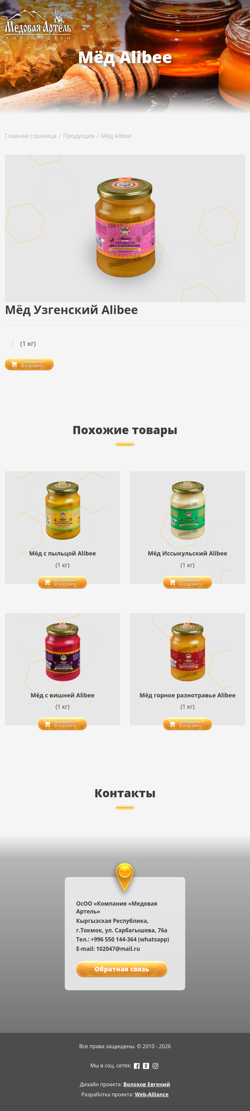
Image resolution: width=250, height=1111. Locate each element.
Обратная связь (121, 969)
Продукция (78, 136)
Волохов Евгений (146, 1084)
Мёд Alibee (116, 136)
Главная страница (30, 136)
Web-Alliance (152, 1094)
